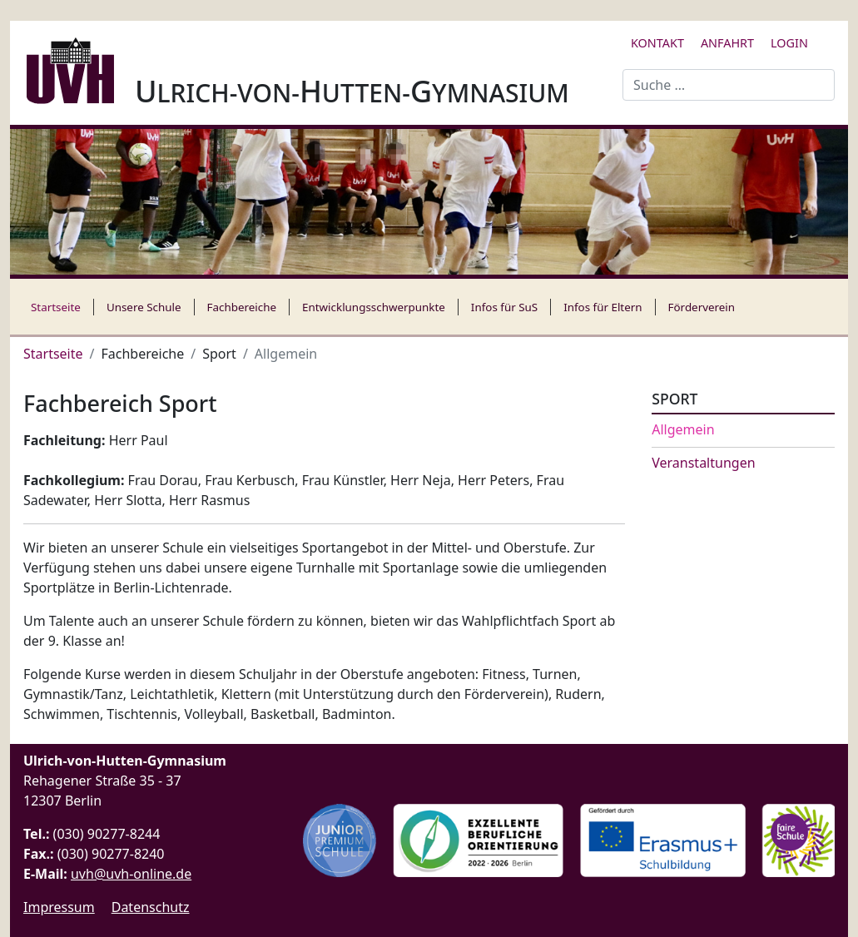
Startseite (56, 307)
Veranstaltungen (703, 463)
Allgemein (683, 430)
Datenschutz (151, 907)
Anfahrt (727, 43)
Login (789, 43)
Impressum (59, 907)
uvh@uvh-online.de (131, 874)
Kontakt (657, 43)
